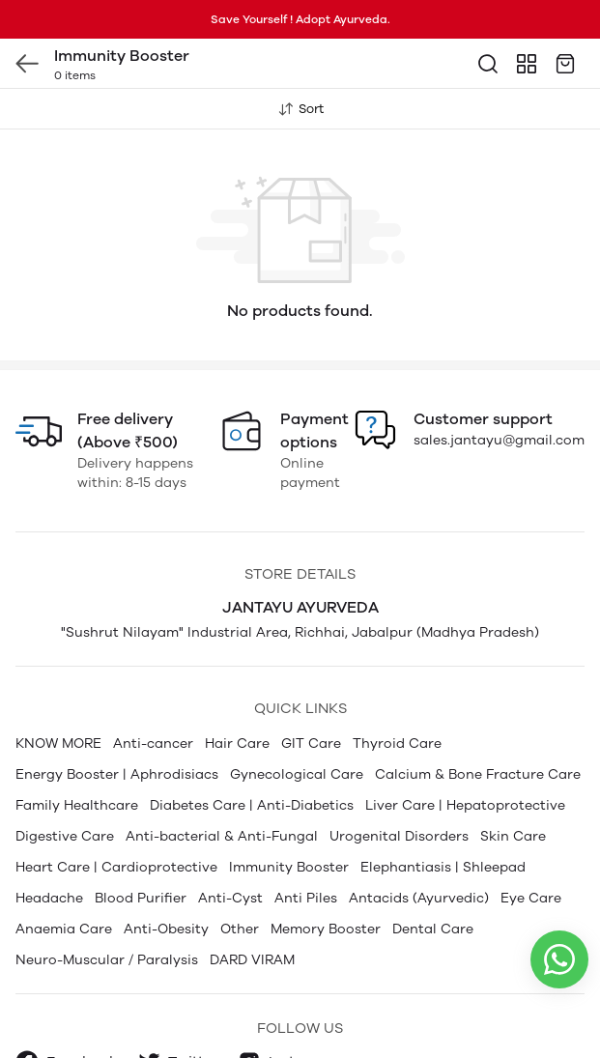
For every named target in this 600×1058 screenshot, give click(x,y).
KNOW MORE (58, 705)
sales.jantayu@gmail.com (499, 401)
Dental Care (432, 890)
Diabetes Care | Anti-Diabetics (252, 766)
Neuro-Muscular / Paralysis (106, 921)
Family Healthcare (76, 766)
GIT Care (311, 705)
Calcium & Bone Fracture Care (478, 736)
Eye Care (530, 859)
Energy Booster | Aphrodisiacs (116, 736)
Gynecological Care (296, 736)
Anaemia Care (63, 890)
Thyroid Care (397, 705)
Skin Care (513, 797)
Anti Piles (305, 859)
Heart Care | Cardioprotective (116, 828)
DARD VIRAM (252, 921)
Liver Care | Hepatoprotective (465, 766)
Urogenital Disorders (399, 797)
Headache (49, 859)
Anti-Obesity (166, 890)
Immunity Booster (289, 828)
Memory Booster (326, 890)
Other (239, 890)
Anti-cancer (153, 705)
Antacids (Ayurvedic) (419, 859)
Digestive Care (64, 797)
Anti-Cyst (230, 859)
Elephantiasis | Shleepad (443, 828)
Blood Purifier (140, 859)
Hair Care (237, 705)
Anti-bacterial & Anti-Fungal (222, 797)
